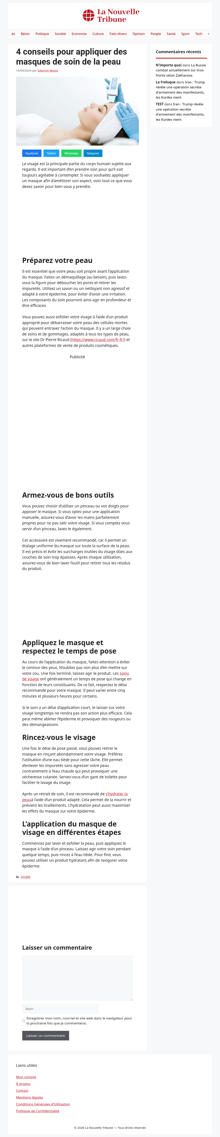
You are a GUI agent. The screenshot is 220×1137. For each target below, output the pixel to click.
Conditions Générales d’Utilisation (43, 1104)
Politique (42, 34)
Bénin (25, 34)
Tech (198, 34)
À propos (23, 1083)
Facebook (31, 153)
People (156, 34)
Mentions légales (29, 1097)
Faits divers (118, 34)
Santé (171, 34)
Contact (22, 1090)
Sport (185, 34)
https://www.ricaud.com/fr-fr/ (98, 339)
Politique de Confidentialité (37, 1111)
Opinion (139, 34)
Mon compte (26, 1077)
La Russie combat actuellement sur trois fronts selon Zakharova (181, 70)
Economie (79, 34)
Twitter (51, 153)
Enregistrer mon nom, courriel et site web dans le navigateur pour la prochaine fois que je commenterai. (79, 1021)
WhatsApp (71, 153)
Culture (98, 34)
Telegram (93, 153)
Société (60, 34)
